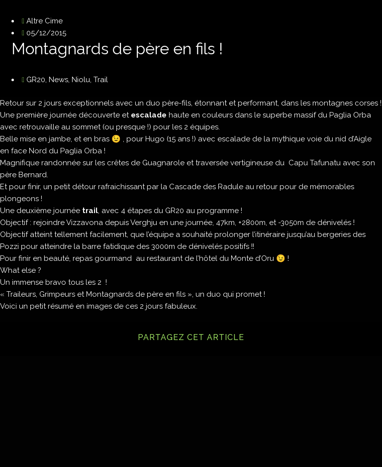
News (58, 79)
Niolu (81, 79)
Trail (101, 79)
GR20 (35, 79)
